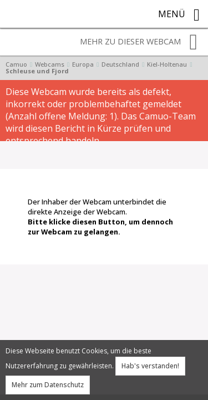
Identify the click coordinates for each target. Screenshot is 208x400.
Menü (179, 15)
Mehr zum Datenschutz (48, 384)
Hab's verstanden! (150, 366)
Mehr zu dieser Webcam (138, 42)
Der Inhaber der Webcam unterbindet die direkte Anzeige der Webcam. (100, 217)
